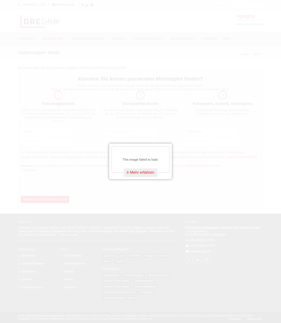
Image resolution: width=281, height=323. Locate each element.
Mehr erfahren (140, 165)
